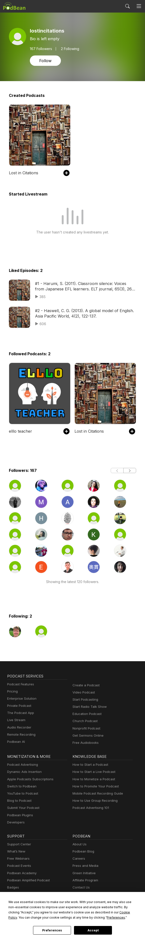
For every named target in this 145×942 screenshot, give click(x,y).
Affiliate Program (84, 880)
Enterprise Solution (21, 698)
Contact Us (80, 887)
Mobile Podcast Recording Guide (96, 793)
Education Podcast (86, 714)
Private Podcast (18, 706)
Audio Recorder (18, 727)
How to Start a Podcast (89, 764)
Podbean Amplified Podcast (27, 880)
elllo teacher (19, 431)
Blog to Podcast (18, 800)
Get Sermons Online (87, 735)
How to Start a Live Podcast (92, 772)
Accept (93, 930)
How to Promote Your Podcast (94, 786)
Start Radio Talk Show (88, 707)
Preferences (51, 930)
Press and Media (84, 866)
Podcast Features (20, 684)
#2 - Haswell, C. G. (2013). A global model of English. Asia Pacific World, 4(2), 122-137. (81, 313)
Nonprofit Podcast (85, 728)
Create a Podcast (85, 685)
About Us (79, 844)
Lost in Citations (23, 173)
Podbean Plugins (19, 815)
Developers (15, 822)
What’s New (15, 851)
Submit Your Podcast (22, 808)
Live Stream (15, 720)
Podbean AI (15, 742)
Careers (78, 858)
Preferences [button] (68, 917)
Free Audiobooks (84, 743)
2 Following (69, 48)
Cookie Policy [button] (93, 912)
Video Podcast (82, 692)
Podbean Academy (21, 873)
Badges (12, 887)
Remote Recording (20, 734)
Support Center (18, 844)
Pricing (12, 691)
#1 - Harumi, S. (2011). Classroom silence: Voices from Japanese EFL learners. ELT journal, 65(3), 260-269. (83, 286)
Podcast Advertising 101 (90, 808)
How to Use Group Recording (93, 800)
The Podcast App (19, 713)
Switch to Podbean (20, 786)
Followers (40, 48)
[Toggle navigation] (139, 6)
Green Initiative (83, 873)
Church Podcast (84, 721)
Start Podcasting (84, 699)
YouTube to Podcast (21, 793)
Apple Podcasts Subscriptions (28, 779)
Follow (45, 60)
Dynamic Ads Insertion (23, 772)
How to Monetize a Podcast (92, 779)
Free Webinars (17, 858)
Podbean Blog (82, 851)
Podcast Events (18, 866)
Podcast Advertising (21, 764)
